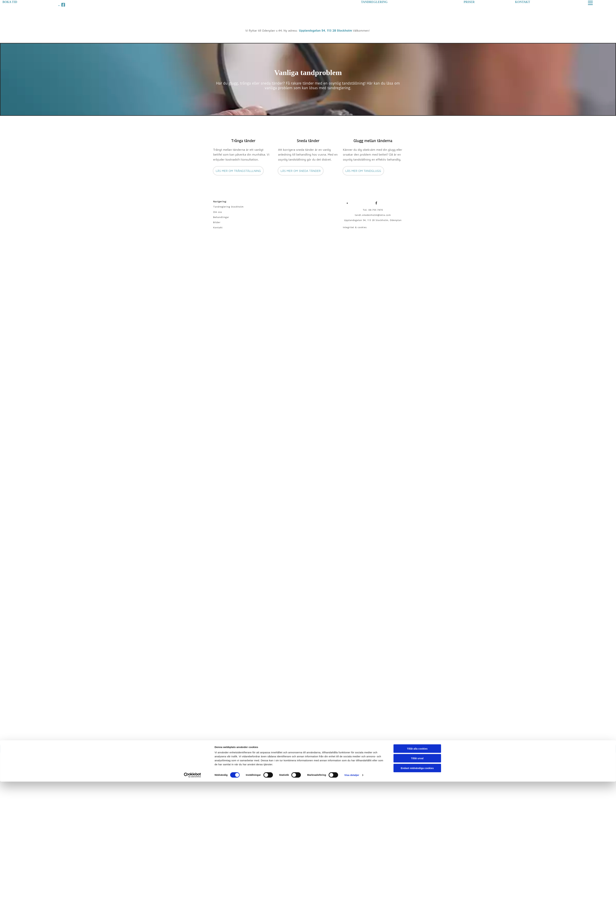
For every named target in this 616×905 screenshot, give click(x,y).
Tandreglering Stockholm (228, 206)
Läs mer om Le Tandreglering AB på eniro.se (378, 748)
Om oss (217, 212)
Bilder (216, 222)
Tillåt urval (417, 490)
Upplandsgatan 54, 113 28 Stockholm (325, 30)
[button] (238, 171)
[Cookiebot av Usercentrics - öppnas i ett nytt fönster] (192, 507)
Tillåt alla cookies (417, 481)
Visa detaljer (351, 507)
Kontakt (218, 227)
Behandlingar (221, 217)
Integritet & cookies (355, 227)
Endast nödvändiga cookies (417, 500)
